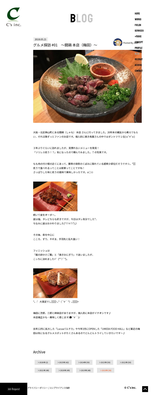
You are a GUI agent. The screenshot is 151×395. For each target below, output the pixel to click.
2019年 (84, 370)
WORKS (138, 19)
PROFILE (138, 48)
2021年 (42, 370)
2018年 (105, 370)
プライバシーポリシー (37, 387)
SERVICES (139, 31)
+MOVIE (138, 36)
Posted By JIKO (130, 42)
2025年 (62, 362)
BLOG (137, 54)
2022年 (124, 362)
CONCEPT (139, 42)
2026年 (42, 362)
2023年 (104, 362)
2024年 (83, 362)
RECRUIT (139, 59)
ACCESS (138, 65)
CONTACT (139, 71)
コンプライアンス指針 (60, 387)
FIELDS (138, 25)
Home (137, 13)
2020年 (63, 370)
